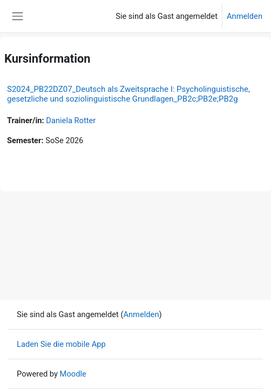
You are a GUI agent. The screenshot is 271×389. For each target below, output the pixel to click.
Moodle (73, 374)
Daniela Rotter (71, 120)
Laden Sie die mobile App (61, 344)
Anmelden (244, 16)
